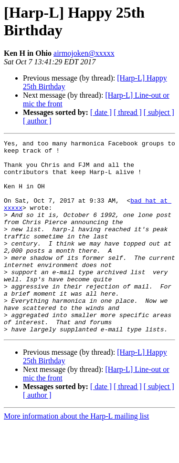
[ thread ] (128, 112)
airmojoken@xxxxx (84, 53)
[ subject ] (159, 112)
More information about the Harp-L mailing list (76, 455)
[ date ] (101, 112)
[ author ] (37, 121)
